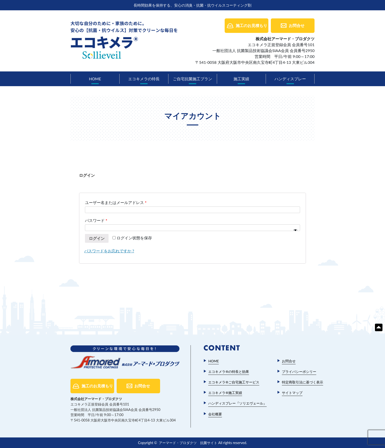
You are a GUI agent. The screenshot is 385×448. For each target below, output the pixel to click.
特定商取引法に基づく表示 (302, 382)
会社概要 (215, 414)
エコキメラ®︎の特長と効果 (228, 371)
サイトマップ (292, 393)
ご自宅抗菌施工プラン (192, 78)
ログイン (97, 238)
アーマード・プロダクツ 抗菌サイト (188, 443)
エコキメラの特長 (144, 78)
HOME (95, 78)
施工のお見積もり (251, 25)
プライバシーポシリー (299, 371)
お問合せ (296, 25)
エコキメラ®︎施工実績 (225, 393)
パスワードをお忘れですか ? (109, 250)
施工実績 (241, 78)
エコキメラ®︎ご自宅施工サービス (233, 382)
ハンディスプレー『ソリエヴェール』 (237, 403)
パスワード (96, 220)
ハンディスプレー (290, 78)
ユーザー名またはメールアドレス (116, 202)
